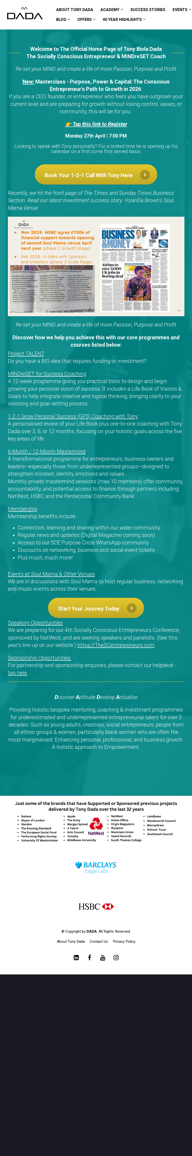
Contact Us (99, 941)
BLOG (61, 19)
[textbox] (96, 471)
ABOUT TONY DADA (74, 9)
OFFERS (84, 19)
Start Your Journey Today (97, 608)
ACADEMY (110, 9)
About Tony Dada (71, 941)
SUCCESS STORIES (147, 9)
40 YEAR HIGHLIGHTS (122, 19)
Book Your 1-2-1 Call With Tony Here (97, 175)
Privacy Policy (124, 941)
